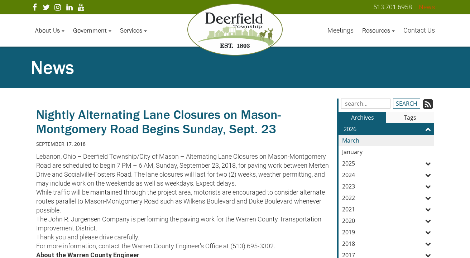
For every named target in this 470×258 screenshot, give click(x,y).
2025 (388, 163)
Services (133, 30)
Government (92, 30)
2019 (388, 232)
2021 (388, 209)
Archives (362, 117)
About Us (49, 30)
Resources (378, 30)
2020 (388, 220)
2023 (388, 186)
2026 (389, 129)
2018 (388, 243)
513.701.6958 (392, 7)
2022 (388, 198)
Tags (410, 117)
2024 (388, 175)
